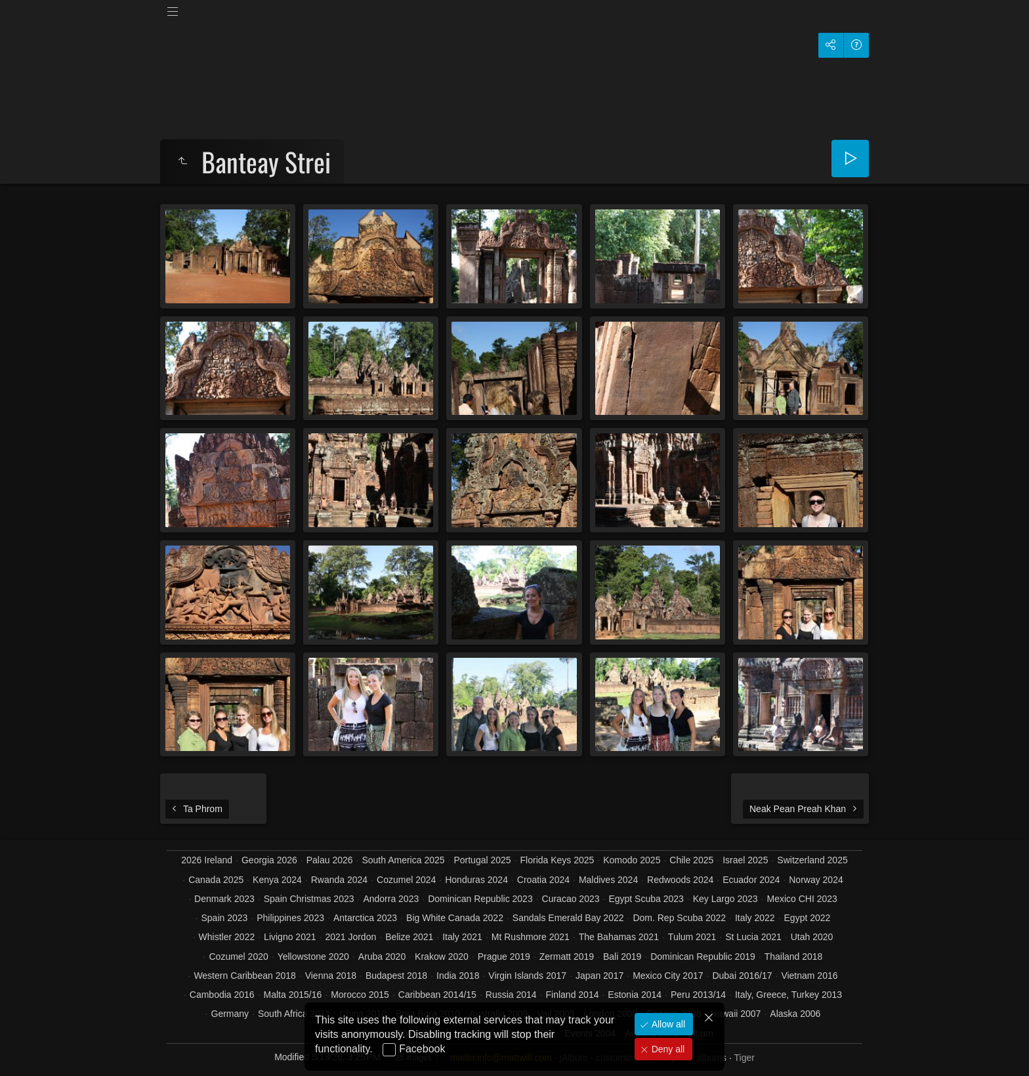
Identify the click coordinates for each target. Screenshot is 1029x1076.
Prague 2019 (504, 956)
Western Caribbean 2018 (244, 975)
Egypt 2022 (807, 918)
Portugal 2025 (482, 860)
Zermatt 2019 (566, 956)
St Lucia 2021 (753, 937)
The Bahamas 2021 (619, 937)
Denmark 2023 (224, 898)
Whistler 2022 (227, 937)
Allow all (667, 1024)
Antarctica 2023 (365, 918)
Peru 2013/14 (698, 994)
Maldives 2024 (608, 879)
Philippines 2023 (290, 918)
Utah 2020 (812, 937)
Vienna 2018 (330, 975)
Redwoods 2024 (680, 879)
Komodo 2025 (631, 860)
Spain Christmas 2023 (309, 898)
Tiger (744, 1057)
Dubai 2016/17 (742, 975)
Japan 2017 (599, 975)
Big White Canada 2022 (454, 918)
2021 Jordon (350, 937)
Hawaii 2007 (735, 1013)
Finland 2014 (572, 994)
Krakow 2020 (442, 956)
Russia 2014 (511, 994)
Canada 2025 (215, 879)
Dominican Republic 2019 (702, 956)
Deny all (666, 1049)
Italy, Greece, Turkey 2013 (788, 994)
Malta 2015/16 (293, 994)
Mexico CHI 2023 (801, 898)
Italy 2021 (462, 937)
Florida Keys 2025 (557, 860)
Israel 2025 (745, 860)
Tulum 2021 (692, 937)
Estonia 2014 (635, 994)
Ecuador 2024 (751, 879)
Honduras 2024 (476, 879)
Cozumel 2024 (406, 879)
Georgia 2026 (269, 860)
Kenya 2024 (277, 879)
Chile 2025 (691, 860)
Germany (230, 1013)
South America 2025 (403, 860)
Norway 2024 (816, 879)
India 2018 (457, 975)
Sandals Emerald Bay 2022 (568, 918)
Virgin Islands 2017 (527, 975)
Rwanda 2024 (339, 879)
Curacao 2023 (571, 898)
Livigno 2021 (290, 937)
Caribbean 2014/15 (437, 994)
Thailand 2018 (794, 956)
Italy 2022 (755, 918)
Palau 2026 (329, 860)
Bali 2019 (622, 956)
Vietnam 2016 (809, 975)
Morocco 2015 (360, 994)
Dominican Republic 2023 (480, 898)
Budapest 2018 (396, 975)
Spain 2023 (224, 918)
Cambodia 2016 (222, 994)
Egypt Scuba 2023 (645, 898)
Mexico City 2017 (668, 975)
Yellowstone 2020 (313, 956)
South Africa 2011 (294, 1013)
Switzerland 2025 (812, 860)
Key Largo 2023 (725, 898)
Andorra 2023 (391, 898)
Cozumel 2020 (238, 956)
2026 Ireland (206, 860)
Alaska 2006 (795, 1013)
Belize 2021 (409, 937)
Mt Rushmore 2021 (531, 937)
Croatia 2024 (543, 879)
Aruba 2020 (382, 956)
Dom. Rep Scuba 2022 (679, 918)
